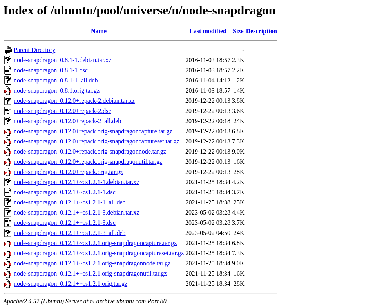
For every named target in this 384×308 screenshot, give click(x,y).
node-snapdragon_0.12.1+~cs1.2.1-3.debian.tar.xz (76, 212)
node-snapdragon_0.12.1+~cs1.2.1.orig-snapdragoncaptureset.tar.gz (99, 253)
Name (99, 31)
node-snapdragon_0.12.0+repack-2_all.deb (67, 121)
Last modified (207, 31)
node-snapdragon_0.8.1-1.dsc (51, 70)
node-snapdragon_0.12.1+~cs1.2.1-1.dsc (65, 192)
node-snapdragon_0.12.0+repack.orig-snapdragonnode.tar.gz (90, 151)
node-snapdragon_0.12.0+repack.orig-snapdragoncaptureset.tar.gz (96, 141)
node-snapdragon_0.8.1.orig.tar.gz (57, 90)
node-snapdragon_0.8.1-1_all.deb (56, 80)
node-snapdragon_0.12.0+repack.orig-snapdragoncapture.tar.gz (93, 131)
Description (261, 31)
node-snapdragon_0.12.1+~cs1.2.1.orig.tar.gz (70, 283)
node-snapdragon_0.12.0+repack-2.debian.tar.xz (74, 100)
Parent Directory (34, 50)
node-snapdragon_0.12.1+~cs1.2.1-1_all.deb (70, 202)
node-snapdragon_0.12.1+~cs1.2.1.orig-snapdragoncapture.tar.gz (95, 243)
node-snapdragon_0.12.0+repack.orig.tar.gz (68, 171)
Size (238, 31)
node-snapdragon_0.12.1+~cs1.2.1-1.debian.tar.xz (76, 182)
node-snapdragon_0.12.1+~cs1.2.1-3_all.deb (70, 232)
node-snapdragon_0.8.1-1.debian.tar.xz (62, 60)
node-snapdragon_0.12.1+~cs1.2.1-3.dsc (65, 222)
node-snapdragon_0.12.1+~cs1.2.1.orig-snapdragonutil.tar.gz (90, 273)
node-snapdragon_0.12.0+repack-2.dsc (62, 110)
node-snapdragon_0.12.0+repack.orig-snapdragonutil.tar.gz (88, 161)
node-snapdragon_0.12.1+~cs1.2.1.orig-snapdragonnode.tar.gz (92, 263)
